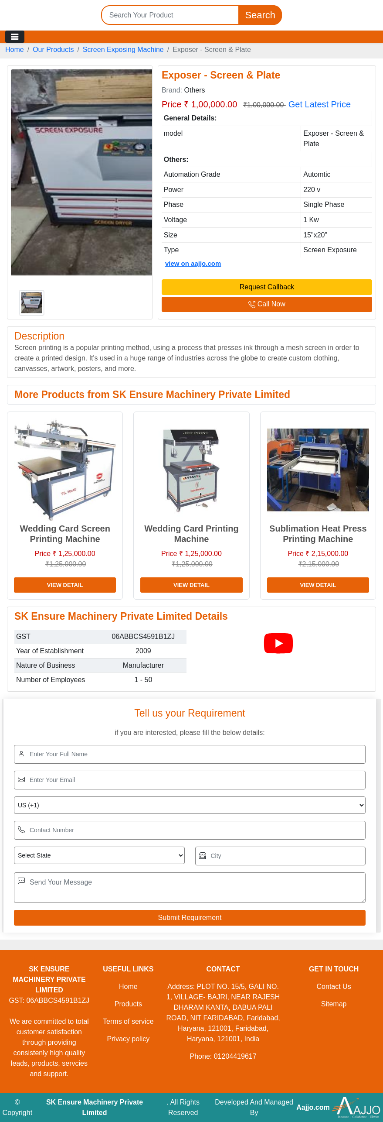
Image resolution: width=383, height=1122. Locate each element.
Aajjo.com (312, 1107)
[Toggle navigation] (14, 37)
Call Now (266, 304)
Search (260, 15)
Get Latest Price (319, 104)
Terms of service (128, 1021)
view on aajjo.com (193, 263)
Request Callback (267, 287)
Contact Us (334, 986)
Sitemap (334, 1004)
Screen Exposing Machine (123, 49)
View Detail (65, 585)
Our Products (53, 49)
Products (128, 1004)
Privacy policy (128, 1039)
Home (14, 49)
